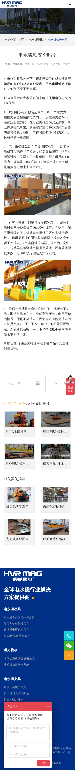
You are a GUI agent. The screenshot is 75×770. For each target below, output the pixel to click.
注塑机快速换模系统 (16, 664)
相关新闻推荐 (39, 404)
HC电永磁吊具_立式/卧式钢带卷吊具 (32, 431)
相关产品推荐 (14, 404)
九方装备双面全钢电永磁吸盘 (27, 539)
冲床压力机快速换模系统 (19, 658)
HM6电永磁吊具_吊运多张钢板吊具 (31, 463)
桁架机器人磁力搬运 (16, 693)
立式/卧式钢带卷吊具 (17, 635)
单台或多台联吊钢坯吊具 (19, 617)
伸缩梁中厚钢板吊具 (16, 629)
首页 (21, 39)
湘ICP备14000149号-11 (53, 752)
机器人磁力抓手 (13, 699)
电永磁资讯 (36, 39)
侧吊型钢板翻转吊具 (16, 623)
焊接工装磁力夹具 (15, 687)
